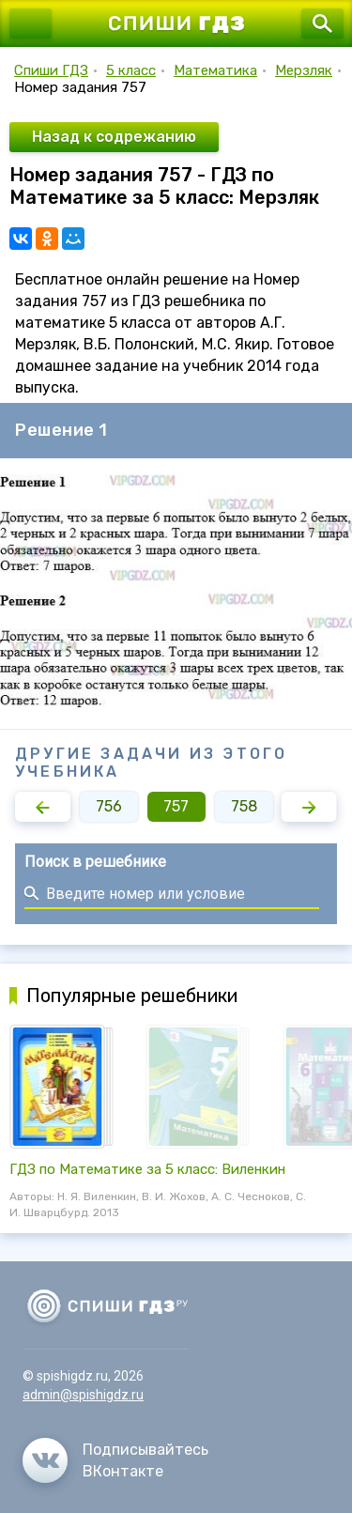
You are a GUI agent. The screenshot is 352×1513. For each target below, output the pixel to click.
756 (109, 806)
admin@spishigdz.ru (83, 1394)
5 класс (131, 70)
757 (176, 806)
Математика (215, 70)
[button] (42, 807)
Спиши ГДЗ (51, 70)
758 (244, 806)
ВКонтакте (123, 1471)
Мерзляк (303, 70)
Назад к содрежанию (114, 137)
